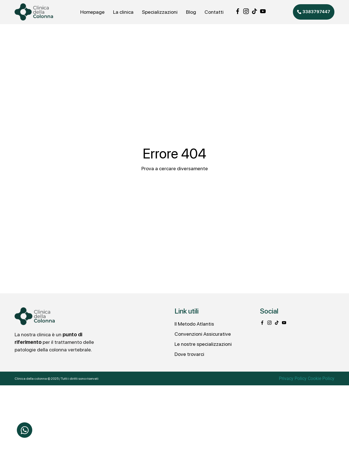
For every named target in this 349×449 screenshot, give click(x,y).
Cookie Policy (321, 378)
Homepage (92, 12)
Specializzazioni (160, 12)
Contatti (214, 12)
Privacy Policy (293, 378)
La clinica (123, 12)
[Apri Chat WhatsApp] (24, 430)
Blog (191, 12)
